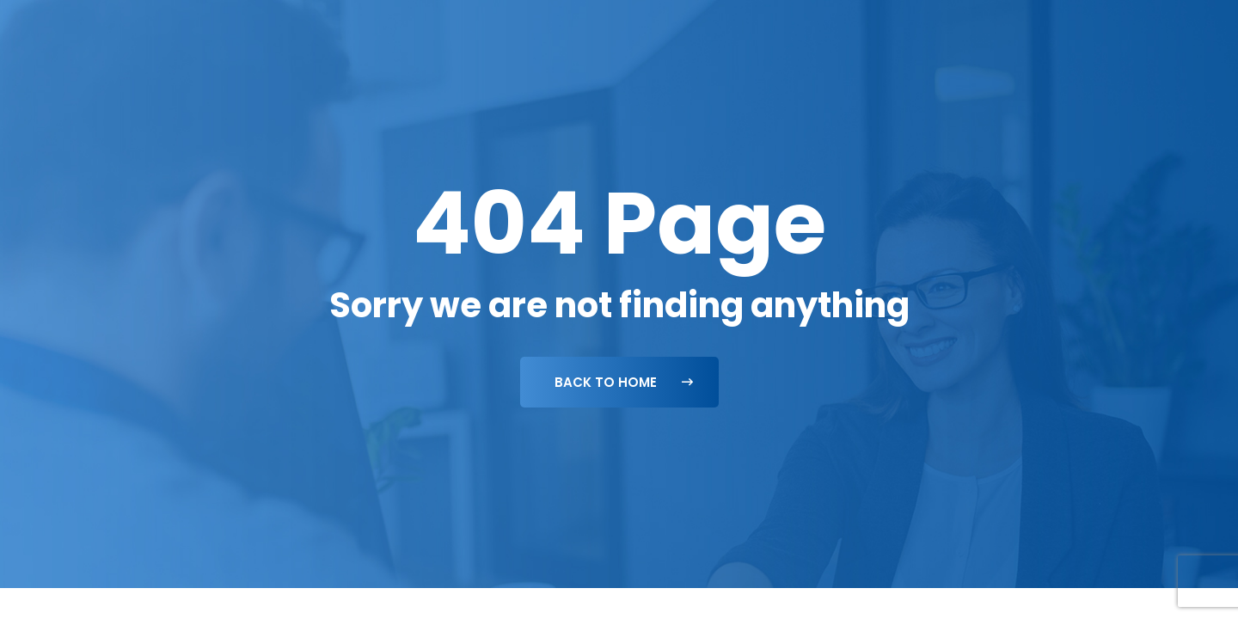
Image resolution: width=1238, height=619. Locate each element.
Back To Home (624, 382)
